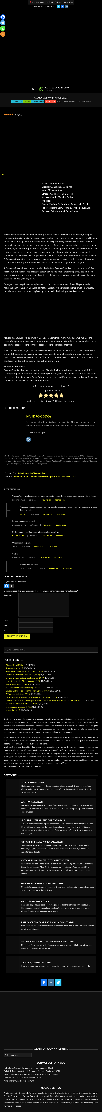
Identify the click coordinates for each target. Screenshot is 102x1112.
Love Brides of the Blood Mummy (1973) (23, 681)
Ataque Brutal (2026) (15, 665)
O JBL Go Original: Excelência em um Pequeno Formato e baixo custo (45, 476)
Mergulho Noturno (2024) (22, 1081)
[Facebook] (2, 17)
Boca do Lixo (17, 101)
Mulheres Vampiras (89, 461)
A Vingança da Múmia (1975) (18, 694)
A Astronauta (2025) (14, 668)
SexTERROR (50, 101)
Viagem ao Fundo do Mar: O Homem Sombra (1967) (28, 691)
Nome (6, 620)
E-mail (6, 625)
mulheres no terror (73, 461)
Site (5, 630)
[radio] (40, 396)
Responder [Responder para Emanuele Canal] (61, 525)
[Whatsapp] (2, 28)
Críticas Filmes (38, 101)
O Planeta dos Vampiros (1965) (28, 1077)
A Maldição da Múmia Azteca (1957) (21, 704)
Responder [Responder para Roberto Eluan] (60, 500)
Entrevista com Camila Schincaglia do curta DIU (26, 687)
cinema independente (43, 458)
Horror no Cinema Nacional (48, 461)
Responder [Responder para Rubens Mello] (59, 558)
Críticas (27, 101)
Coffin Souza (78, 458)
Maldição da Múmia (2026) (17, 684)
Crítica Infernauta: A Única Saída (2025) (23, 674)
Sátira (23, 464)
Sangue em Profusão (13, 464)
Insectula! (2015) (13, 710)
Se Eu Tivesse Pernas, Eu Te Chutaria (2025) (25, 671)
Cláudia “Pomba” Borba (62, 458)
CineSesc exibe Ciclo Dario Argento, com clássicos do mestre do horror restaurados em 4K (44, 700)
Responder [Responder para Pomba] (61, 514)
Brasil (32, 458)
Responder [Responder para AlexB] (52, 547)
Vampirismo (42, 464)
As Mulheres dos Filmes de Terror (33, 473)
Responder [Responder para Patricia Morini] (67, 569)
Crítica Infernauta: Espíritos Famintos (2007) (25, 678)
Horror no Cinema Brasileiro (24, 461)
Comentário (8, 595)
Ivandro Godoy (39, 416)
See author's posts (39, 432)
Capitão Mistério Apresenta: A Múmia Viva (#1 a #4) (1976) (31, 697)
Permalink (46, 500)
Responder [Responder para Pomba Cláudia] (60, 536)
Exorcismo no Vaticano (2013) (19, 707)
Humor (62, 461)
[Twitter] (2, 22)
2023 (6, 458)
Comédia (87, 458)
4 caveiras (13, 458)
